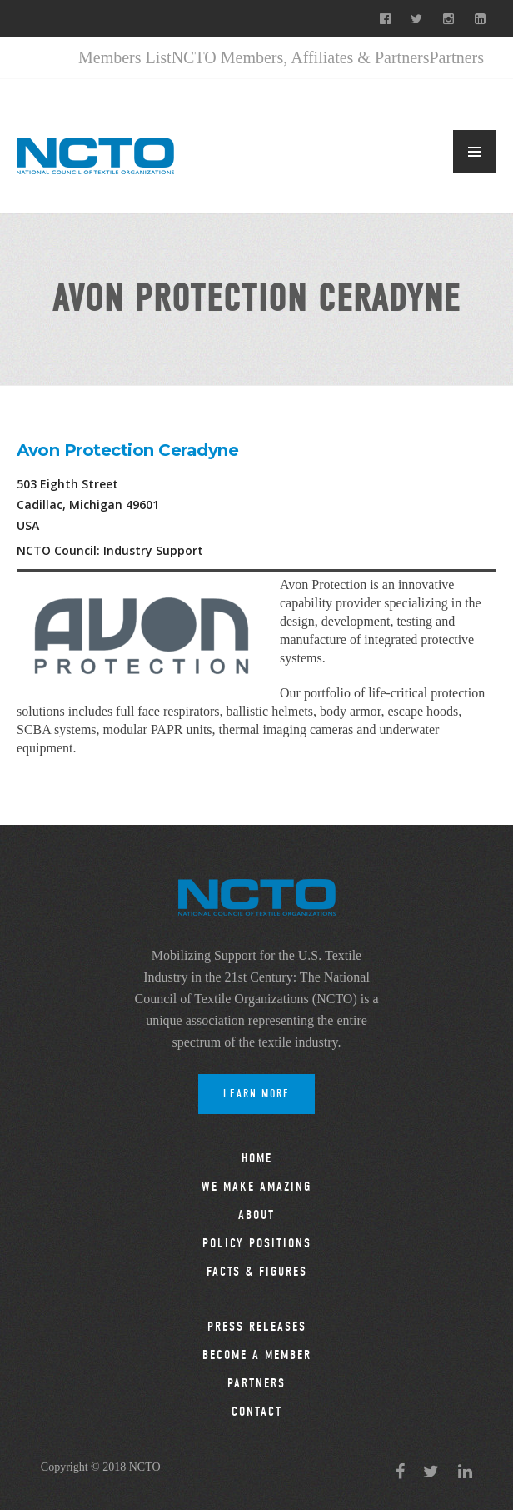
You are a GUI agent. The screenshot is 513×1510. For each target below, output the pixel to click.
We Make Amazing (256, 1186)
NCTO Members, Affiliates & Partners (301, 57)
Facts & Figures (257, 1271)
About (256, 1215)
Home (257, 1158)
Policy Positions (256, 1243)
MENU (474, 151)
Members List (125, 57)
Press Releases (256, 1326)
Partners (456, 57)
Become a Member (256, 1355)
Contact (257, 1411)
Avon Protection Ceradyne (127, 450)
